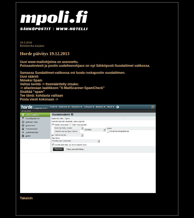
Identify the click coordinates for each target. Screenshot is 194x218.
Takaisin (26, 198)
